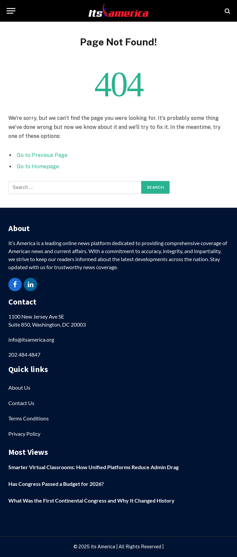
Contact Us (21, 403)
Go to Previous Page (42, 155)
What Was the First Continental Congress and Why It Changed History (91, 500)
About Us (19, 387)
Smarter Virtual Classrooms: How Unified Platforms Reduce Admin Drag (93, 467)
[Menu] (11, 10)
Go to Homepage (38, 166)
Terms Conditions (28, 418)
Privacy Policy (24, 433)
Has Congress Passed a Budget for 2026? (56, 484)
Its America (102, 546)
